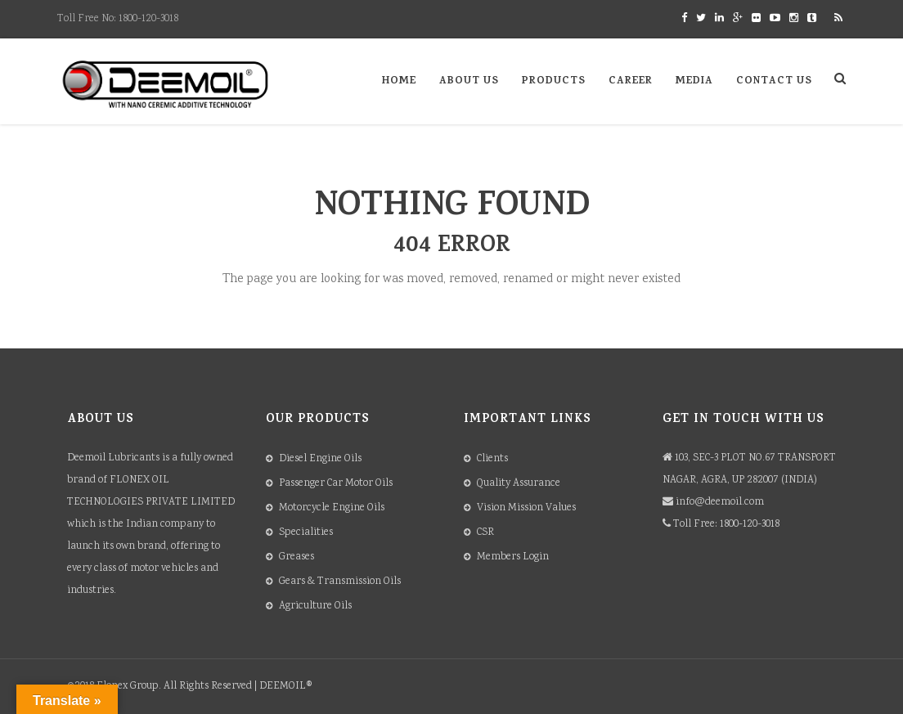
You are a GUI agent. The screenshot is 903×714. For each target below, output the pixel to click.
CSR (485, 533)
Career (631, 81)
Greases (296, 557)
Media (694, 81)
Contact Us (774, 81)
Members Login (513, 557)
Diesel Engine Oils (320, 459)
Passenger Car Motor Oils (336, 484)
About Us (469, 81)
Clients (492, 459)
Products (554, 81)
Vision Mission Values (526, 508)
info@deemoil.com (720, 502)
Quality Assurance (518, 484)
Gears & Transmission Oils (340, 582)
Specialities (306, 533)
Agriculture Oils (315, 606)
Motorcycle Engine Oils (331, 508)
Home (399, 81)
